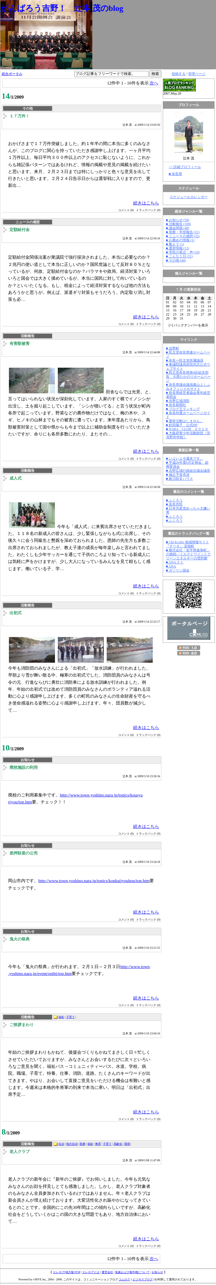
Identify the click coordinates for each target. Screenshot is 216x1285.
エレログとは (91, 1272)
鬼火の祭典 (19, 939)
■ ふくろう (174, 500)
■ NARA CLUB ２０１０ (187, 429)
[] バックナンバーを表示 (189, 325)
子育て (70, 1017)
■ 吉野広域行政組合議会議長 (188, 471)
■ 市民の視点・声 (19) (183, 252)
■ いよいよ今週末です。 (184, 458)
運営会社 (107, 1272)
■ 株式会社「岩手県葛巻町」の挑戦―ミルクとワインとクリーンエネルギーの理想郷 (188, 554)
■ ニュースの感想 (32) (183, 236)
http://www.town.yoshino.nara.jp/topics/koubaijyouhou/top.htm (94, 880)
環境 (127, 1143)
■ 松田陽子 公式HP (182, 425)
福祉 (61, 1017)
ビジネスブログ (143, 1279)
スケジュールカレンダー (189, 197)
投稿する (179, 74)
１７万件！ (19, 116)
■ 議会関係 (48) (177, 228)
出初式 (15, 613)
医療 (82, 1143)
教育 (98, 1143)
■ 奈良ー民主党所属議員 (184, 360)
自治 (61, 1143)
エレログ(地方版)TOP (66, 1272)
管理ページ (196, 74)
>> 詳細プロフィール (185, 167)
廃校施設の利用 (23, 767)
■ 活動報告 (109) (178, 224)
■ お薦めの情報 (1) (180, 240)
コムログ (124, 1279)
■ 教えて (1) (175, 244)
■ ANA (171, 566)
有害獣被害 (19, 343)
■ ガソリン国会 (178, 570)
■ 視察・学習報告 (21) (183, 232)
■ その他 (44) (176, 260)
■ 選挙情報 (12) (177, 248)
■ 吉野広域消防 (178, 401)
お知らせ (157, 1272)
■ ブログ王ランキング (183, 409)
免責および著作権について (132, 1272)
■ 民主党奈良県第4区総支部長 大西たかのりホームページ (188, 377)
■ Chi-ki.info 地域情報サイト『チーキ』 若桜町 (187, 544)
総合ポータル (12, 74)
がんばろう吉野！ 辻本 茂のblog (61, 8)
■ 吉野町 (172, 348)
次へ (154, 82)
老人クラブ (19, 1151)
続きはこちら (146, 202)
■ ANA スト (175, 562)
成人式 (15, 478)
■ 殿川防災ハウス (179, 479)
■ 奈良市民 (174, 504)
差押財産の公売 (23, 853)
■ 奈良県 (175, 174)
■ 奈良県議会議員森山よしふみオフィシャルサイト (188, 387)
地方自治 (72, 1143)
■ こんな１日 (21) (179, 256)
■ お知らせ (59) (177, 220)
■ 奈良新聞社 (176, 405)
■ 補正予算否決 (178, 475)
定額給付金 (19, 230)
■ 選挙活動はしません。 (184, 421)
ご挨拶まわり (21, 1025)
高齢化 (118, 1143)
